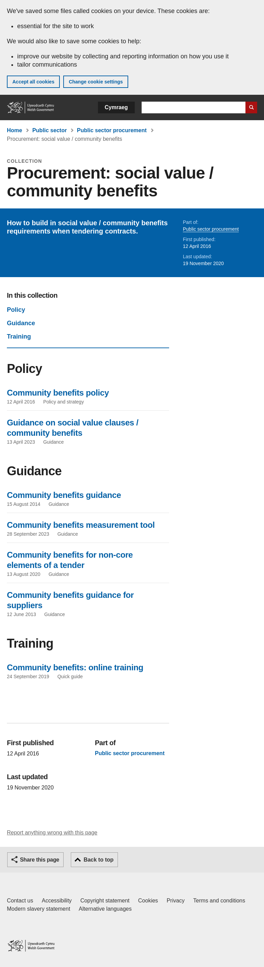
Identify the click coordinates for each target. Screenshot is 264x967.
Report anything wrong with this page (52, 832)
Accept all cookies (33, 81)
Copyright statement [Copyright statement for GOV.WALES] (105, 900)
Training (19, 336)
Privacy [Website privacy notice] (176, 900)
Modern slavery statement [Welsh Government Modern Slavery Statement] (38, 909)
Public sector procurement (112, 130)
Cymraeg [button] (116, 107)
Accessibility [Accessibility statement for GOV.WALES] (57, 900)
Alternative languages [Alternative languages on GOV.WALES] (105, 909)
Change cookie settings (96, 81)
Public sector (49, 130)
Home (14, 130)
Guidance (21, 323)
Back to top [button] (98, 860)
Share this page (39, 860)
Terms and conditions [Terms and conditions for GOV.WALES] (219, 900)
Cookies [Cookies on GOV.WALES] (148, 900)
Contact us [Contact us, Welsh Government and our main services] (20, 900)
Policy (16, 309)
